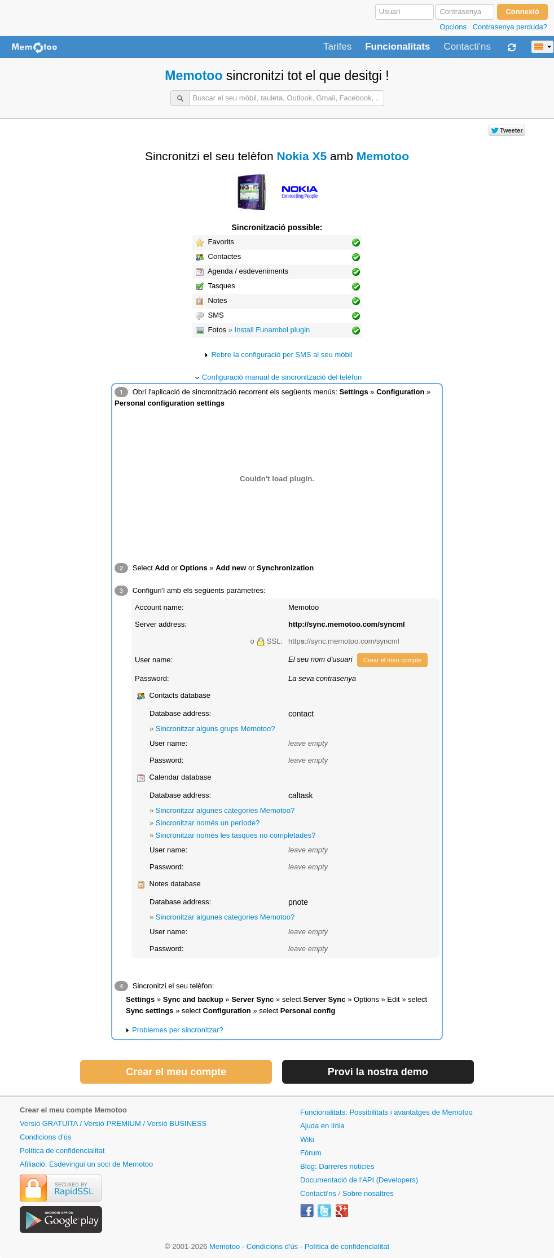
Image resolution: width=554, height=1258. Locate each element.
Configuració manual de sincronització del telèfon (282, 377)
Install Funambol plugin (272, 330)
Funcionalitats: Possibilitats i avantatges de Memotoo (386, 1112)
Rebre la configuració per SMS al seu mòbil (281, 354)
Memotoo (193, 75)
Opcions (453, 27)
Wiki (307, 1139)
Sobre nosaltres (368, 1193)
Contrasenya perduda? (510, 27)
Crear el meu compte (392, 660)
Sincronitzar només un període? (208, 823)
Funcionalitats (397, 47)
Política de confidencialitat (62, 1150)
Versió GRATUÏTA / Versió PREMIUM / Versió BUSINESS (113, 1123)
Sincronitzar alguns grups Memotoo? (215, 728)
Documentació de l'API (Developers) (359, 1180)
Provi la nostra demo (378, 1071)
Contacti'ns (467, 47)
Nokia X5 (301, 155)
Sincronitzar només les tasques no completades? (235, 835)
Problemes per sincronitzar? (177, 1030)
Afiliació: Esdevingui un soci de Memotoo (86, 1164)
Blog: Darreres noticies (337, 1166)
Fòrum (311, 1153)
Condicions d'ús (45, 1137)
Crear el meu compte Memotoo (73, 1110)
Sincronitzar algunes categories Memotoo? (225, 810)
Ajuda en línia (322, 1125)
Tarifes (337, 47)
